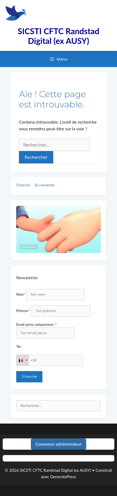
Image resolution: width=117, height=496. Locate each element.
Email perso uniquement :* (36, 324)
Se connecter (45, 185)
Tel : (19, 346)
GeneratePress (63, 476)
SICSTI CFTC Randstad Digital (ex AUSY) (58, 36)
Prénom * (23, 311)
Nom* (20, 294)
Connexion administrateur (58, 444)
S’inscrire (23, 185)
